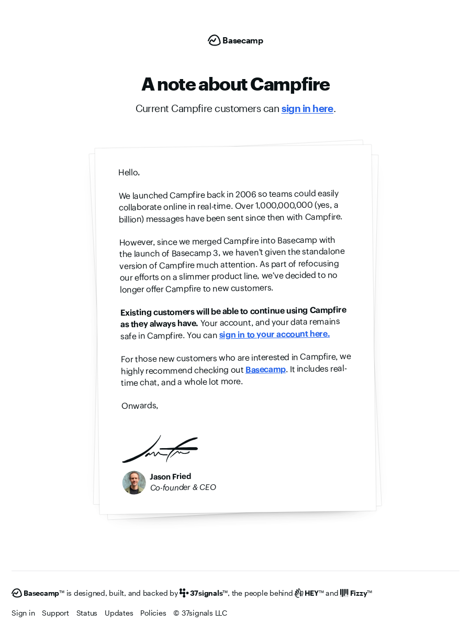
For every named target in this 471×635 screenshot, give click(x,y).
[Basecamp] (235, 40)
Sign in (23, 612)
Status (87, 612)
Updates (119, 612)
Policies (153, 612)
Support (55, 612)
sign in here (307, 108)
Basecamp (265, 369)
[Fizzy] (356, 593)
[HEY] (309, 593)
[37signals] (204, 593)
